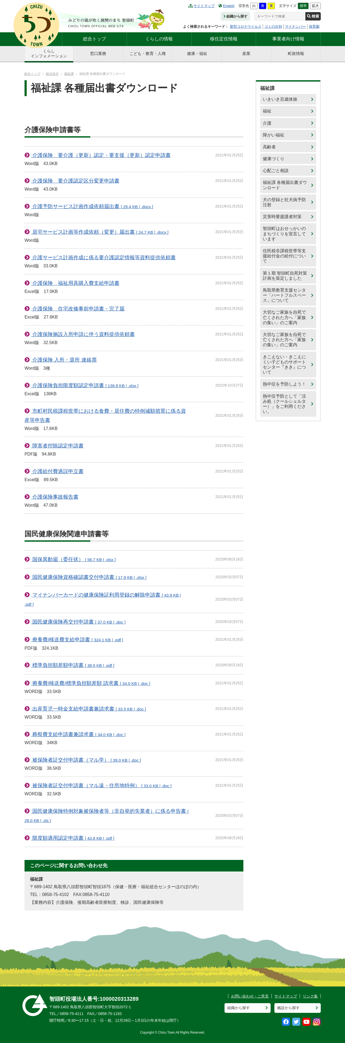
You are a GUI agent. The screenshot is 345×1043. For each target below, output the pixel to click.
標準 (303, 6)
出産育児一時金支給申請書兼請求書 (88, 709)
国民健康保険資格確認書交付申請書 (88, 577)
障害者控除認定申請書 (57, 446)
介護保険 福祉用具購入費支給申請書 (75, 283)
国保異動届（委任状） (73, 559)
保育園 (314, 26)
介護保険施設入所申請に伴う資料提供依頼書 (83, 334)
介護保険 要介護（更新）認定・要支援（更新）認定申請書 (101, 155)
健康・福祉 (197, 53)
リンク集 (310, 996)
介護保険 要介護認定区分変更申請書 (75, 181)
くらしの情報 (159, 38)
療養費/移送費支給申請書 (77, 639)
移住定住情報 (223, 38)
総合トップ (94, 38)
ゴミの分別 (273, 26)
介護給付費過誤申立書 (57, 471)
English (226, 6)
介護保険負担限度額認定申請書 (85, 385)
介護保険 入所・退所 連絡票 (64, 360)
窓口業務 (98, 53)
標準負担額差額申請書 (72, 665)
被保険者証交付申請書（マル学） (86, 760)
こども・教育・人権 (147, 53)
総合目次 (52, 74)
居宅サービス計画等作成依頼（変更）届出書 (99, 232)
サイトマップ (201, 6)
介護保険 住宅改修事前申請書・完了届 (78, 309)
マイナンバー (295, 26)
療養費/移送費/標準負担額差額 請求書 (90, 683)
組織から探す (235, 16)
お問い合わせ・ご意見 (250, 996)
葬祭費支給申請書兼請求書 (78, 734)
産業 (246, 53)
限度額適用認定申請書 (72, 838)
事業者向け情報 (288, 38)
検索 (313, 16)
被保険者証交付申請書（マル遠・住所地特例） (101, 785)
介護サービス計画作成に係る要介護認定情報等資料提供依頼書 (103, 257)
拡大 (315, 6)
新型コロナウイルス (245, 26)
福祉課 (69, 74)
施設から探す (288, 1008)
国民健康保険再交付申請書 (78, 622)
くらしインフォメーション (49, 53)
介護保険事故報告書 (54, 497)
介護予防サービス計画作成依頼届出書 (92, 206)
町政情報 (296, 53)
